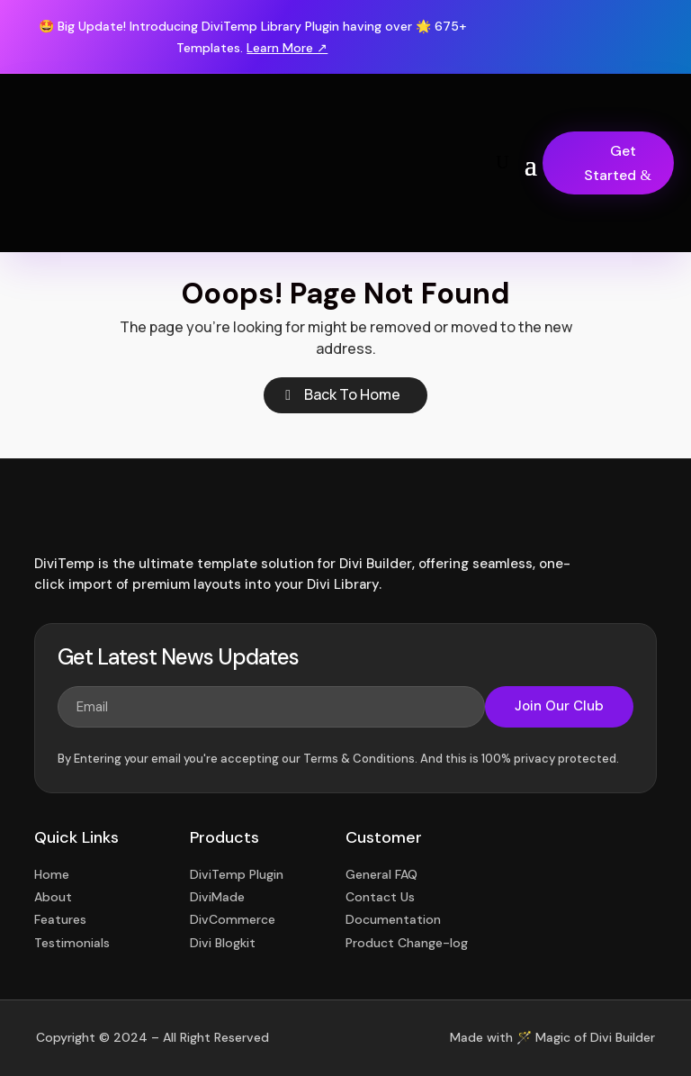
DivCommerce (232, 919)
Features (60, 919)
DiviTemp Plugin (236, 874)
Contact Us (380, 897)
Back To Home (352, 394)
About (53, 897)
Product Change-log (407, 943)
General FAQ (381, 874)
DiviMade (217, 897)
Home (51, 874)
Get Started (610, 163)
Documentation (393, 919)
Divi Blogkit (223, 943)
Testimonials (72, 943)
